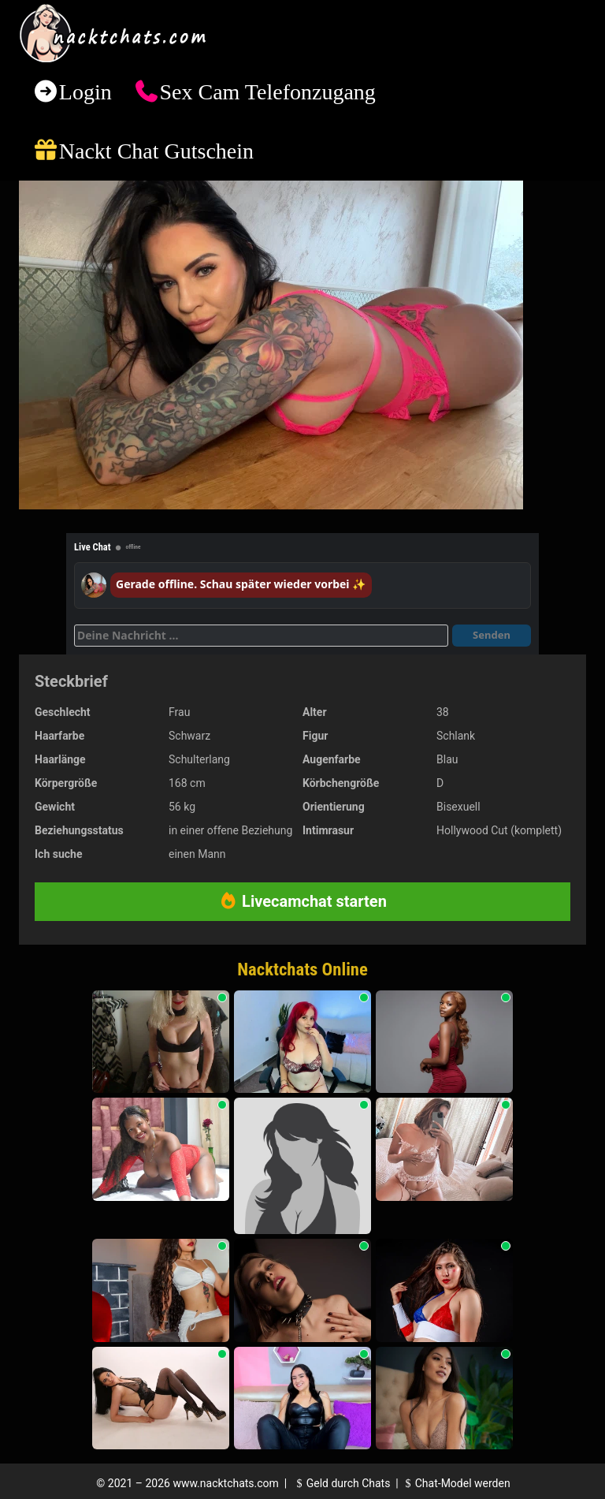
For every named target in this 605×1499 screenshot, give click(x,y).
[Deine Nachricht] (261, 636)
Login (85, 92)
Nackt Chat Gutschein (156, 151)
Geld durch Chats (341, 1483)
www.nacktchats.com (226, 1483)
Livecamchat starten (302, 901)
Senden (491, 635)
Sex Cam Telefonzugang (267, 92)
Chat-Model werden (455, 1483)
